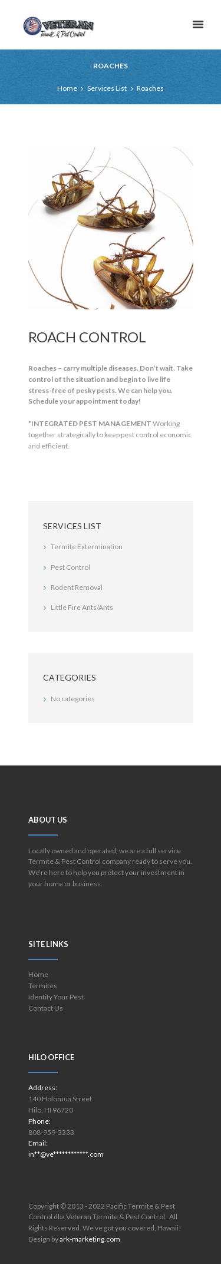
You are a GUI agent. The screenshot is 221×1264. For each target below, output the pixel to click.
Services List (107, 88)
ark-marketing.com (90, 1239)
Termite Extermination (87, 546)
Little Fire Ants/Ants (82, 607)
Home (67, 88)
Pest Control (70, 567)
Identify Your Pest (56, 996)
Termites (42, 985)
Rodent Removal (77, 587)
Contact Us (45, 1008)
